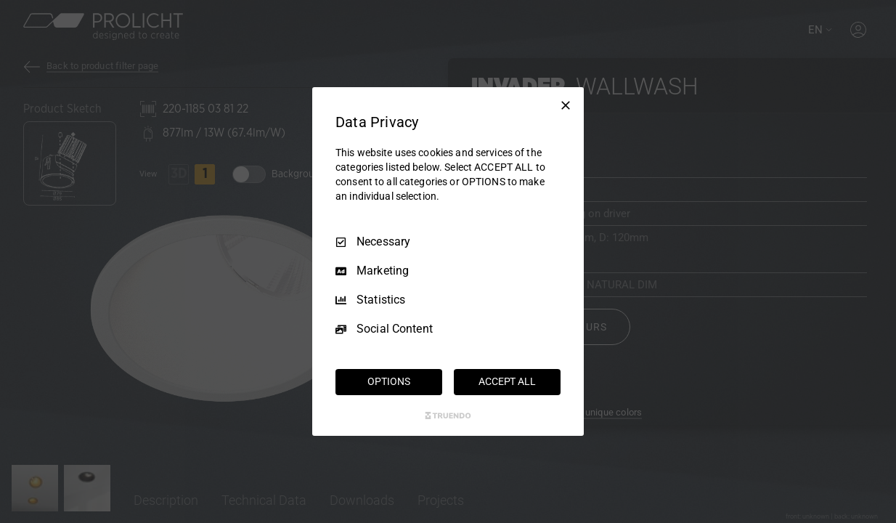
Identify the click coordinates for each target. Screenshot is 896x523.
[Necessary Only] (565, 105)
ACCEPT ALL (507, 381)
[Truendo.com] (448, 415)
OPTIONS (388, 381)
